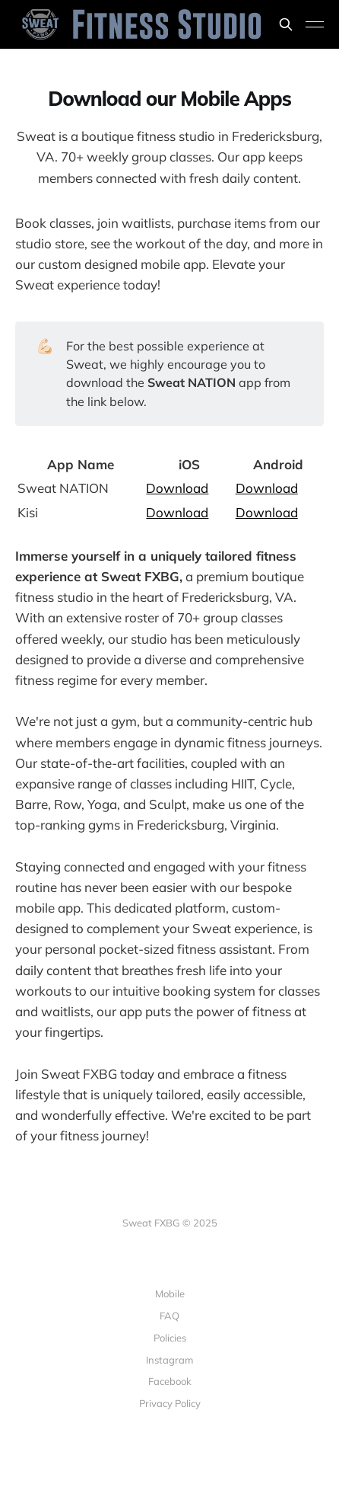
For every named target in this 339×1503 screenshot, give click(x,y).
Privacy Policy (170, 1403)
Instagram (169, 1360)
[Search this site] (285, 24)
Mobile (170, 1293)
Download (177, 488)
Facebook (170, 1381)
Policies (170, 1338)
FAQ (169, 1316)
